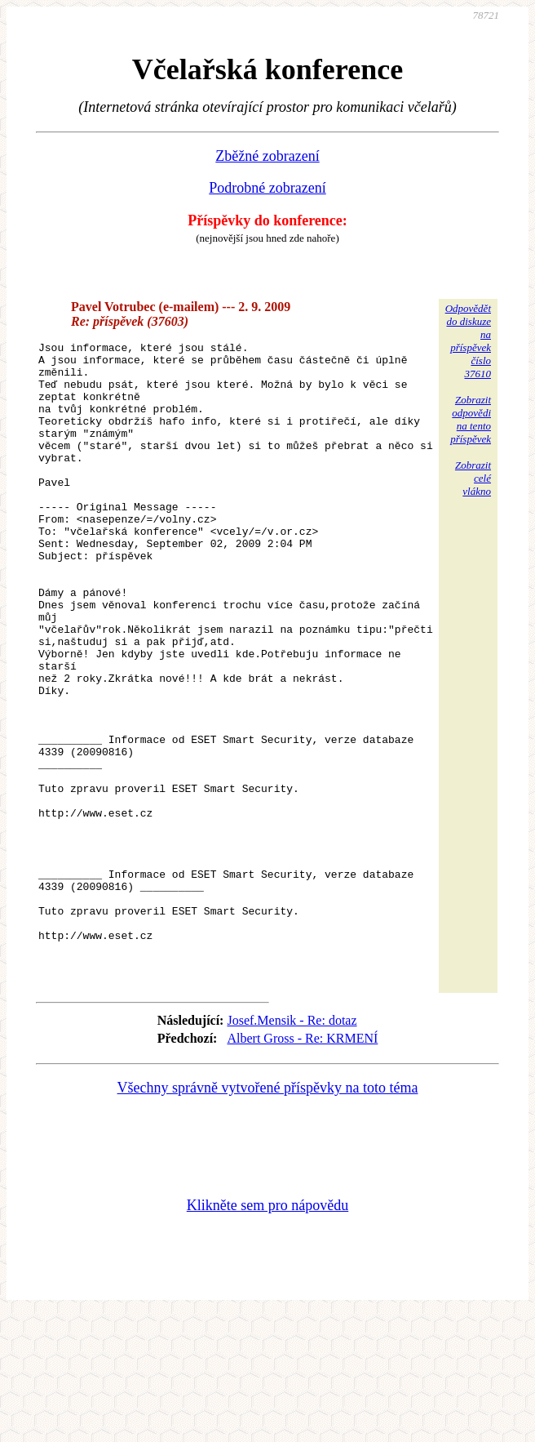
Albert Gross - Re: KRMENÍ (302, 1166)
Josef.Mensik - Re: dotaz (291, 1148)
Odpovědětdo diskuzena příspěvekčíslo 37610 (468, 341)
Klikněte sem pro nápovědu (267, 1332)
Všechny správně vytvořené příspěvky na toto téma (267, 1215)
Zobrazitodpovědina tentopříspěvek (470, 419)
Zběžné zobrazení (267, 156)
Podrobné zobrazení (267, 188)
